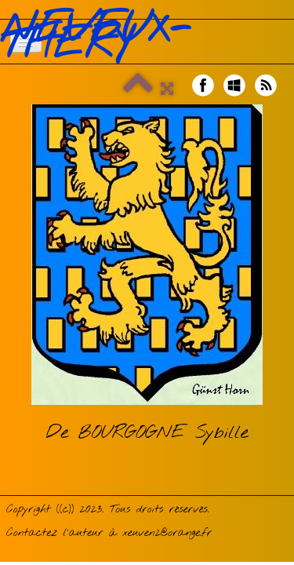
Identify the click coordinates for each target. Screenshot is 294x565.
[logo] (147, 37)
